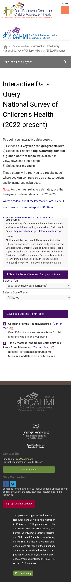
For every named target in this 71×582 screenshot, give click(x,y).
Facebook (6, 484)
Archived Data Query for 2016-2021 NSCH (28, 217)
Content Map (43, 347)
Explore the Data (20, 46)
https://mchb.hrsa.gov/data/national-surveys (38, 231)
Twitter (13, 484)
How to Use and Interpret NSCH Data (31, 207)
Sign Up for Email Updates (19, 503)
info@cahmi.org (24, 459)
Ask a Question (29, 469)
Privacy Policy (23, 573)
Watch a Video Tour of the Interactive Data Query (32, 201)
